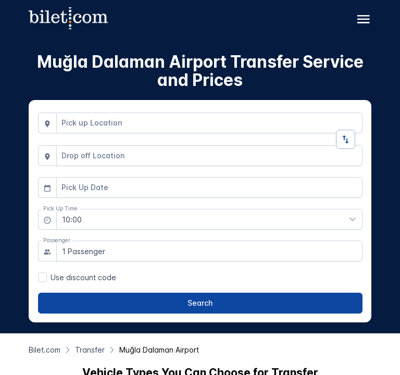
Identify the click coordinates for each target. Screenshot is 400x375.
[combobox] (209, 123)
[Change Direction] (345, 139)
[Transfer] (90, 349)
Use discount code (83, 277)
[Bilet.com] (44, 349)
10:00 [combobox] (72, 219)
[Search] (200, 303)
